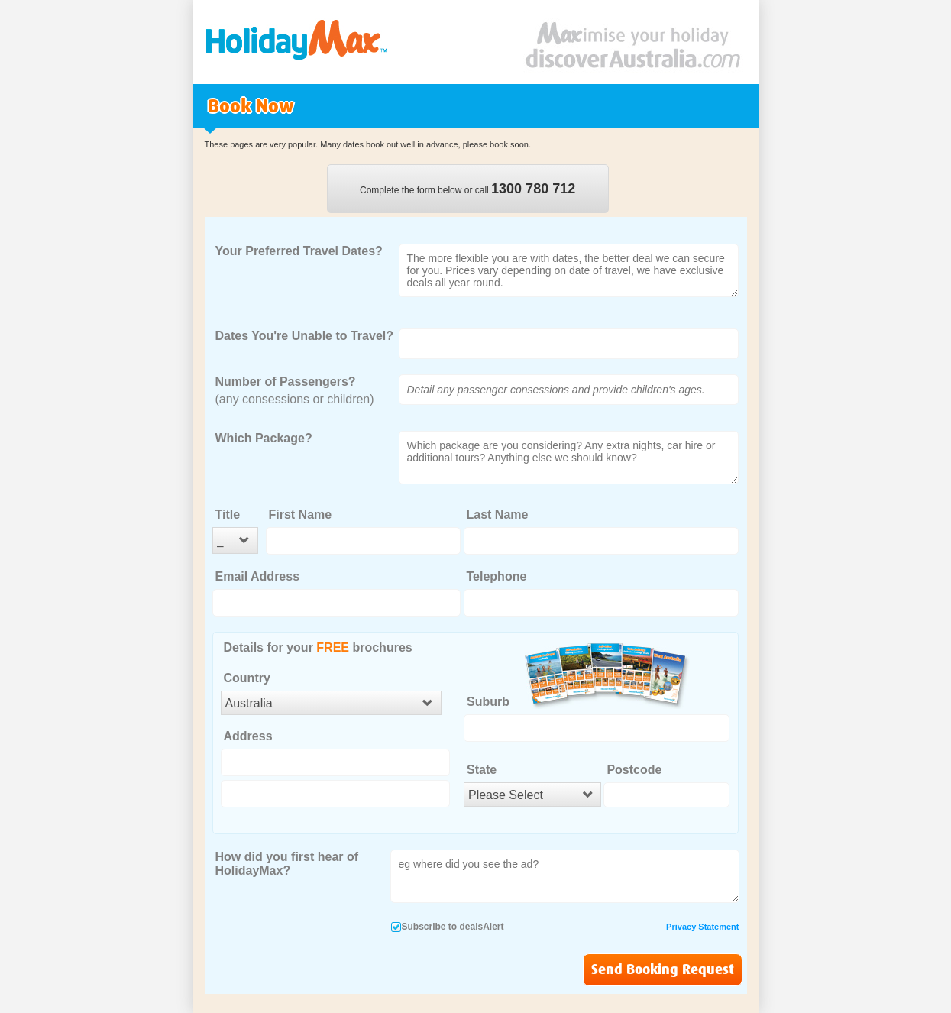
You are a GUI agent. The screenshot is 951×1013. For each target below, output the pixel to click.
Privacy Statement (702, 926)
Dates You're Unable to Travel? (304, 335)
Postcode (634, 769)
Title (228, 514)
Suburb (488, 701)
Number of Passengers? (285, 381)
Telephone (497, 576)
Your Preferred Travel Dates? (299, 250)
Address (248, 736)
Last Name (498, 514)
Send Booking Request (662, 970)
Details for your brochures (318, 647)
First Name (300, 514)
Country (247, 678)
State (482, 769)
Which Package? (263, 438)
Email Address (257, 576)
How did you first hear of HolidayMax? (287, 863)
